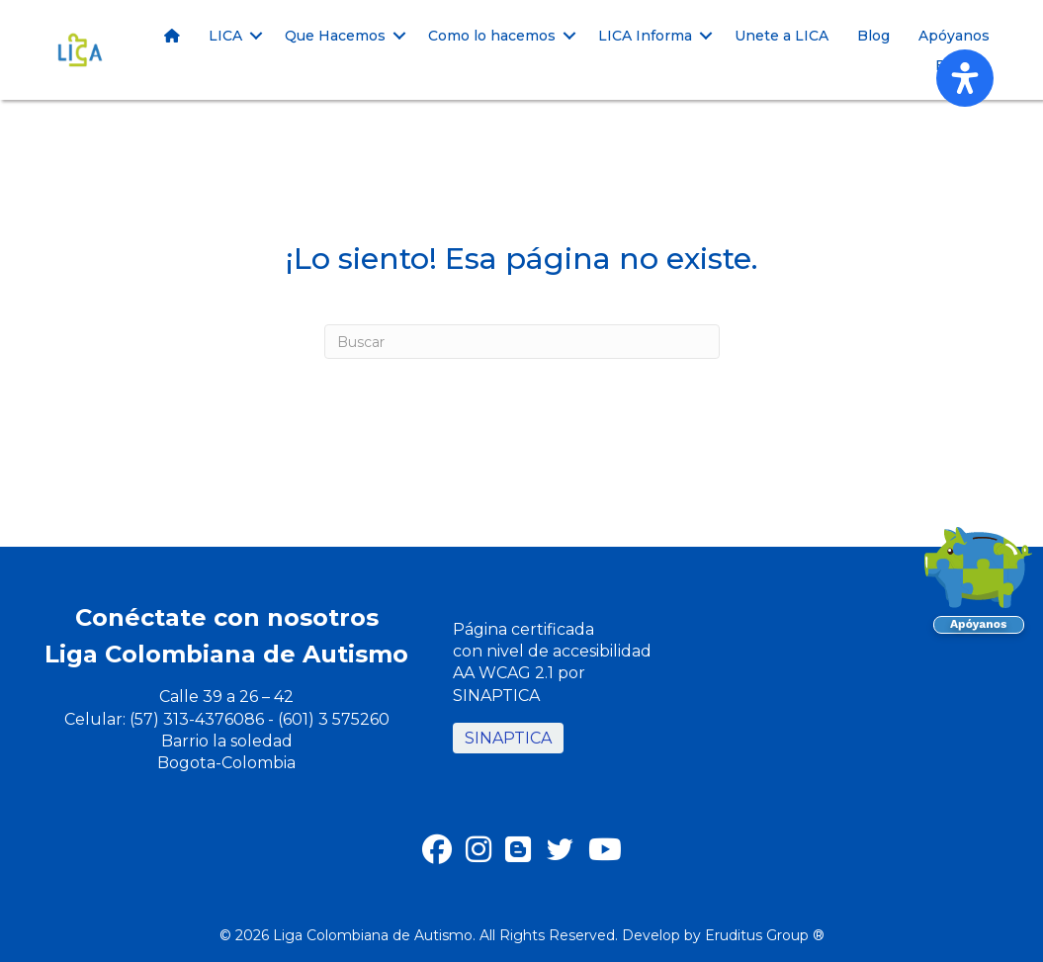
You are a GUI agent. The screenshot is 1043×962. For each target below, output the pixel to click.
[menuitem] (172, 35)
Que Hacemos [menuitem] (335, 35)
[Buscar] (522, 341)
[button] (256, 35)
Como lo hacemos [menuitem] (492, 35)
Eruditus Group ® (765, 935)
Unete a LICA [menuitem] (781, 35)
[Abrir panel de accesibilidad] (965, 78)
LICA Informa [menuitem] (645, 35)
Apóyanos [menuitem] (954, 35)
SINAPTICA (508, 738)
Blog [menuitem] (873, 35)
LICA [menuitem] (225, 35)
